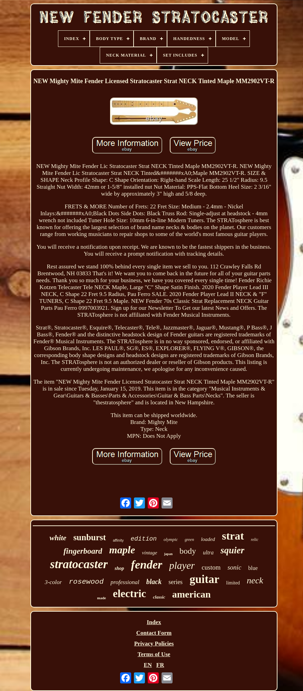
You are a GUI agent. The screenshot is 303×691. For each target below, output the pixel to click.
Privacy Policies (154, 643)
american (191, 594)
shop (119, 568)
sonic (234, 567)
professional (124, 582)
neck (255, 580)
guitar (204, 579)
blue (253, 568)
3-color (53, 582)
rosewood (86, 582)
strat (233, 536)
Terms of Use (154, 654)
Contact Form (154, 633)
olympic (171, 539)
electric (129, 594)
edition (143, 538)
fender (147, 564)
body (187, 550)
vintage (149, 552)
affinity (118, 540)
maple (122, 549)
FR (160, 665)
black (154, 581)
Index (154, 622)
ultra (208, 552)
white (57, 537)
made (101, 598)
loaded (208, 539)
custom (211, 567)
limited (233, 582)
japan (168, 554)
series (175, 582)
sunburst (89, 537)
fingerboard (82, 551)
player (182, 565)
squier (232, 550)
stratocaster (79, 564)
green (189, 539)
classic (159, 597)
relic (254, 539)
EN (148, 665)
